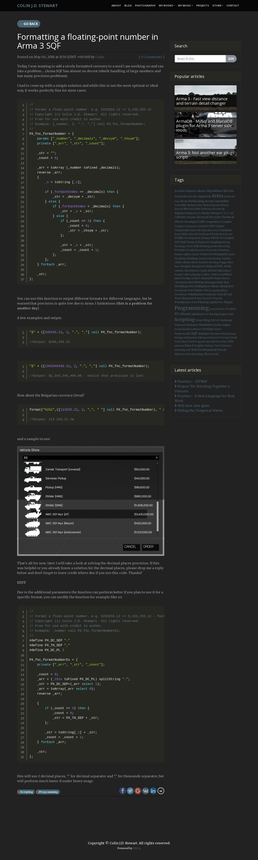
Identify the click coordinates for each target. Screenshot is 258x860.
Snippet (226, 324)
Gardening (214, 258)
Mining (199, 282)
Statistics (204, 333)
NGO (231, 286)
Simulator (205, 325)
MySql (224, 286)
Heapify (185, 266)
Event (226, 242)
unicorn (179, 345)
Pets (194, 302)
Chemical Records (208, 217)
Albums (201, 190)
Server (215, 320)
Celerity (180, 217)
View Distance (222, 345)
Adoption (191, 190)
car (232, 213)
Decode (193, 234)
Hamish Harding (208, 262)
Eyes (190, 246)
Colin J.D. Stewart (37, 5)
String (232, 333)
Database (225, 230)
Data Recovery (210, 230)
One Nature (195, 290)
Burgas (216, 213)
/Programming (48, 791)
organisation (219, 290)
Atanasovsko (195, 205)
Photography (145, 5)
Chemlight (190, 221)
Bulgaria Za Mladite (198, 213)
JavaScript (215, 270)
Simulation (191, 324)
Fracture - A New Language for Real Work (205, 398)
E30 (207, 242)
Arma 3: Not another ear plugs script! (205, 155)
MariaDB (207, 278)
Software (195, 329)
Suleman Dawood (208, 337)
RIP (231, 314)
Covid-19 (202, 226)
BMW (197, 208)
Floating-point (208, 246)
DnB (183, 242)
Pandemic (210, 294)
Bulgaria (180, 213)
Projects (202, 5)
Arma (217, 195)
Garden (202, 258)
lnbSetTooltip (182, 278)
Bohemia (206, 208)
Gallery (187, 254)
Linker (206, 274)
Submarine (190, 337)
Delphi (179, 238)
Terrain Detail (228, 337)
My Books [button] (166, 5)
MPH (191, 286)
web (188, 349)
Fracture (180, 250)
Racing (214, 314)
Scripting (185, 319)
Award (207, 205)
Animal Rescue (183, 196)
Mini (191, 282)
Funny (178, 254)
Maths (217, 278)
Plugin (228, 302)
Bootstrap (219, 208)
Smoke (217, 324)
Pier (220, 302)
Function (224, 250)
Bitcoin (188, 209)
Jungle (178, 274)
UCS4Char (221, 341)
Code (201, 221)
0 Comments (151, 57)
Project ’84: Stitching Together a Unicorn (202, 388)
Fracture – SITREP (191, 381)
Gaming (192, 258)
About (116, 5)
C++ (226, 213)
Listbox (215, 274)
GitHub (186, 262)
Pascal (221, 294)
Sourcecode (182, 333)
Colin (99, 57)
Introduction (192, 270)
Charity (190, 217)
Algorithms (214, 191)
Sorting (207, 329)
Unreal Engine (194, 345)
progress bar (217, 308)
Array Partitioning (192, 201)
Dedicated (205, 234)
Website (222, 349)
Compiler (226, 221)
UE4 (231, 341)
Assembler (222, 201)
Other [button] (216, 5)
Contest (179, 226)
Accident (180, 190)
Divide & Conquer (222, 238)
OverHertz (181, 294)
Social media (182, 329)
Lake (186, 274)
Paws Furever (203, 298)
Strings (179, 337)
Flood (221, 246)
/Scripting (26, 791)
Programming (192, 308)
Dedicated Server (222, 234)
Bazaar (215, 205)
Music (215, 286)
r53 (207, 314)
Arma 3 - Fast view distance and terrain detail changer (202, 101)
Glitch (194, 262)
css (198, 230)
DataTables (181, 234)
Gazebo (226, 258)
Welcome (180, 354)
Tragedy (200, 341)
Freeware (212, 250)
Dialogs (205, 237)
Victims (209, 345)
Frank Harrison (196, 250)
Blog (128, 5)
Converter (190, 226)
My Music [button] (184, 5)
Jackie (203, 270)
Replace (224, 314)
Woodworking (194, 354)
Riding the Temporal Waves (199, 410)
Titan (184, 341)
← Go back (29, 24)
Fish (196, 246)
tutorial (210, 341)
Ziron (208, 354)
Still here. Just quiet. (192, 406)
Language (195, 274)
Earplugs (216, 242)
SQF (194, 333)
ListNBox (226, 274)
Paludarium (196, 294)
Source (217, 329)
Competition (212, 221)
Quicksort (197, 314)
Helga (209, 266)
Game (195, 254)
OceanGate (181, 290)
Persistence (183, 302)
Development (192, 237)
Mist (226, 282)
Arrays (209, 201)
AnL (195, 196)
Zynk (215, 354)
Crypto (219, 226)
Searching (203, 320)
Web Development (204, 350)
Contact (232, 5)
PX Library (183, 314)
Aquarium (204, 196)
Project (231, 309)
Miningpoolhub (213, 282)
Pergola (217, 298)
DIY (177, 242)
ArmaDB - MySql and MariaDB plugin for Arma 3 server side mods (204, 125)
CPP (211, 226)
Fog (227, 246)
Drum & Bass (195, 242)
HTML (218, 266)
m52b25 (195, 278)
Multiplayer (202, 286)
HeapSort (198, 266)
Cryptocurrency (185, 230)
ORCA (207, 290)
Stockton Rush (219, 333)
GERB (178, 262)
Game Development (213, 254)
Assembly (180, 205)
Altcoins (228, 191)
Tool (191, 341)
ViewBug (180, 349)
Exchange (180, 246)
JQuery (227, 270)
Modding (181, 286)
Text (177, 341)
